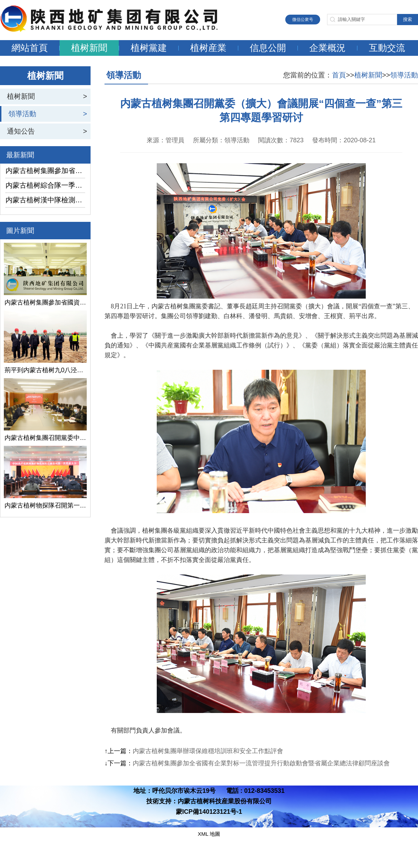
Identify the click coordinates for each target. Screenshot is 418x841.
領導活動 (22, 114)
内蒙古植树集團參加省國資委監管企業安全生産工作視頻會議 (45, 170)
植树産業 (208, 48)
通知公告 (21, 131)
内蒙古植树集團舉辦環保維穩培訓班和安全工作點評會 (208, 751)
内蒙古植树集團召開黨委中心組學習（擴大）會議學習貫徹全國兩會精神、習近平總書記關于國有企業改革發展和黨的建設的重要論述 (45, 437)
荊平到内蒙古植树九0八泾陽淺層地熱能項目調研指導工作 (45, 370)
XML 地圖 (209, 834)
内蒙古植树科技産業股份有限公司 (225, 801)
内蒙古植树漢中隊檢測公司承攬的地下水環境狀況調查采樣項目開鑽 (45, 200)
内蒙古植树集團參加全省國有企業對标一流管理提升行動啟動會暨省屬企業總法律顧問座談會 (261, 763)
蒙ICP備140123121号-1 (209, 811)
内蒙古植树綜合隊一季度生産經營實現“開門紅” (45, 185)
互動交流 (387, 48)
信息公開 (268, 48)
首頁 (339, 75)
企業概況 (327, 48)
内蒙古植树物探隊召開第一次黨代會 (45, 505)
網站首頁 (29, 48)
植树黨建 (149, 48)
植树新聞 (89, 48)
